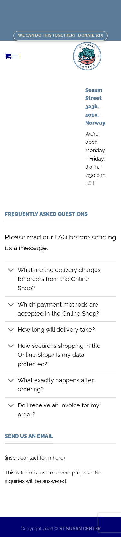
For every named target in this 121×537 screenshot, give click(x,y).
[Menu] (15, 56)
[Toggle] (11, 271)
